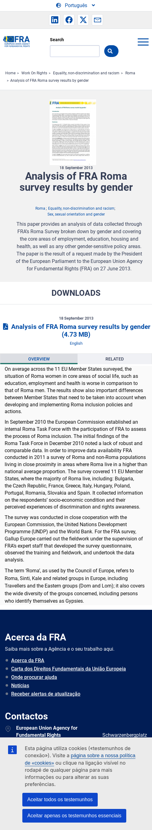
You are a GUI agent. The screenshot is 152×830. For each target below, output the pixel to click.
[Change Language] (76, 5)
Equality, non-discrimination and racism (86, 73)
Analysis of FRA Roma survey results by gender (49, 80)
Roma (130, 73)
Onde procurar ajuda (34, 677)
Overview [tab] (39, 358)
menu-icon (143, 41)
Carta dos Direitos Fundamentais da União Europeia (68, 669)
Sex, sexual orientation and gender (76, 214)
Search (57, 39)
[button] (54, 19)
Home (10, 73)
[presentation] (39, 359)
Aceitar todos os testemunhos (60, 799)
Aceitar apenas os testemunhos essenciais (74, 815)
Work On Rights (34, 73)
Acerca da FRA (27, 660)
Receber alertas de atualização (45, 694)
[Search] (75, 51)
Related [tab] (114, 358)
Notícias (20, 685)
